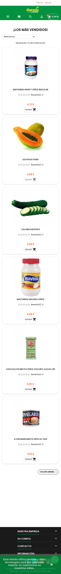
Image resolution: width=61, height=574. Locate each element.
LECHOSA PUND (30, 159)
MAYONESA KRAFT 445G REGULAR (30, 89)
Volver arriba (48, 472)
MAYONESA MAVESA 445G (30, 299)
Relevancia (19, 37)
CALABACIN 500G (30, 229)
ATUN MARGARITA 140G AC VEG (30, 439)
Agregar (30, 109)
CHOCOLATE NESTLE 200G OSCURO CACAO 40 (30, 369)
